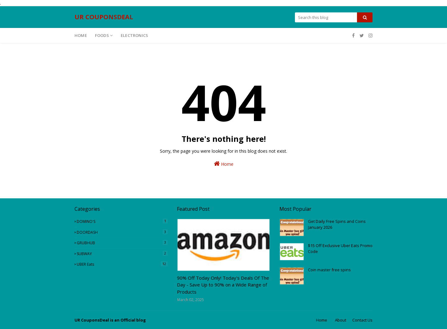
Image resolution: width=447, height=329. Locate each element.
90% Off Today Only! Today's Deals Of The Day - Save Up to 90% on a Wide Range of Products (223, 285)
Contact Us (362, 320)
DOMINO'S (122, 221)
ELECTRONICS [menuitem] (134, 35)
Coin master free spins (329, 270)
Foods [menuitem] (102, 35)
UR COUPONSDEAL (103, 17)
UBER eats (122, 264)
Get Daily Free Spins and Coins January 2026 (337, 224)
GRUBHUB (122, 243)
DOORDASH (122, 232)
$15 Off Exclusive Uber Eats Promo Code (340, 249)
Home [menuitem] (80, 35)
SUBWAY (122, 253)
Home (223, 163)
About (340, 320)
